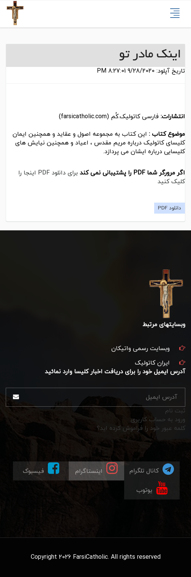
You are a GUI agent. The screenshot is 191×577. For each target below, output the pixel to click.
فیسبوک (41, 468)
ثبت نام (175, 411)
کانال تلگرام (151, 469)
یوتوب (151, 487)
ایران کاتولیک (152, 363)
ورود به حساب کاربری (158, 419)
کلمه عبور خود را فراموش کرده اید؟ (141, 428)
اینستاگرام (96, 468)
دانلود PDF (169, 208)
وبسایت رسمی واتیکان (140, 348)
